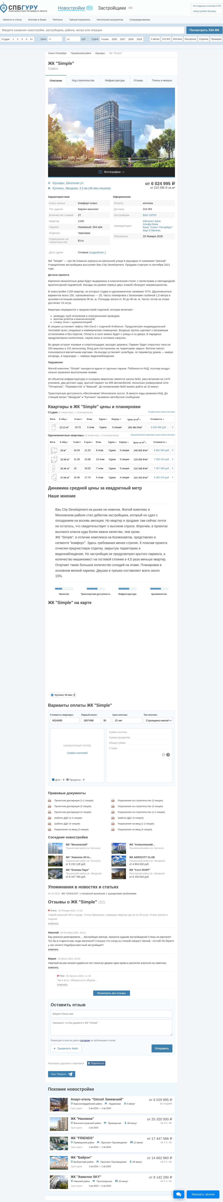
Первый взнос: (89, 715)
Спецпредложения (140, 19)
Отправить (162, 1048)
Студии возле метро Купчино (161, 412)
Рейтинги (58, 19)
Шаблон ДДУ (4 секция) (67, 823)
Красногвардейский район (88, 1103)
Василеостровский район (87, 1123)
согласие (85, 1040)
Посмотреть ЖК (204, 30)
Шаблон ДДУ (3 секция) (131, 817)
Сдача (95, 39)
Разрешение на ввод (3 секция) (71, 829)
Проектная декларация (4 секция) (72, 812)
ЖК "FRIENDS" (82, 1138)
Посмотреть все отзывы (111, 993)
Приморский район (84, 1142)
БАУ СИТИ (149, 215)
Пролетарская (104, 1181)
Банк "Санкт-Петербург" (158, 227)
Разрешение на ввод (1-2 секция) (136, 823)
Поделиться (97, 1063)
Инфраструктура (115, 80)
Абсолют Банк (152, 221)
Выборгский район (84, 1162)
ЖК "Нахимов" (82, 1119)
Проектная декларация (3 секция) (72, 806)
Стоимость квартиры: (62, 715)
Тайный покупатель (79, 19)
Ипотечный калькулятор (110, 19)
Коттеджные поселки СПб (207, 6)
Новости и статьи (12, 19)
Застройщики (112, 8)
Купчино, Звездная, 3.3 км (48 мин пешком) (82, 188)
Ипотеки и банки (37, 19)
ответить (53, 923)
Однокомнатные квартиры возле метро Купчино (153, 435)
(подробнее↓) (97, 252)
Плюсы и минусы (162, 80)
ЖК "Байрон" (81, 1157)
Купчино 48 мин (63, 695)
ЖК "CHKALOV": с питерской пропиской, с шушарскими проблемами (98, 893)
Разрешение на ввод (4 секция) (135, 829)
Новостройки (71, 8)
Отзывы (138, 80)
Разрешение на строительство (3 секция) (140, 800)
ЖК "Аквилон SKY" (86, 1177)
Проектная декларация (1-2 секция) (73, 800)
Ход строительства (83, 80)
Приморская (114, 1123)
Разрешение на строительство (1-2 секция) (141, 812)
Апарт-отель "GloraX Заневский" (97, 1099)
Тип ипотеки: (150, 715)
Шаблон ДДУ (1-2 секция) (68, 817)
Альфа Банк (150, 224)
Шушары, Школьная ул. (68, 183)
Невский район (82, 1181)
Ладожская (115, 1103)
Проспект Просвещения (114, 1142)
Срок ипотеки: (120, 715)
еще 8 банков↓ (152, 230)
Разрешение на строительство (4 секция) (140, 806)
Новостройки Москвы (204, 11)
